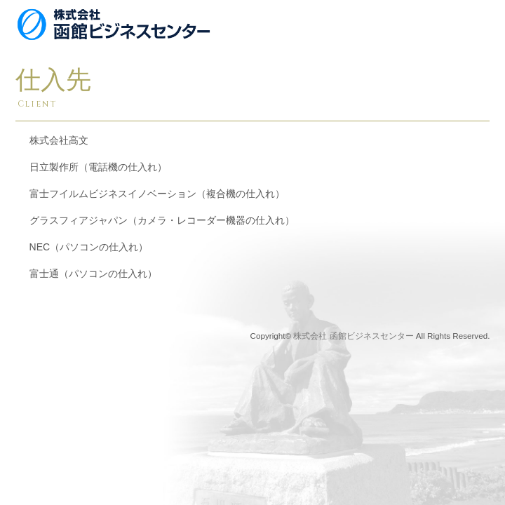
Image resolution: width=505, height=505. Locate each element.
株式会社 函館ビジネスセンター (353, 335)
